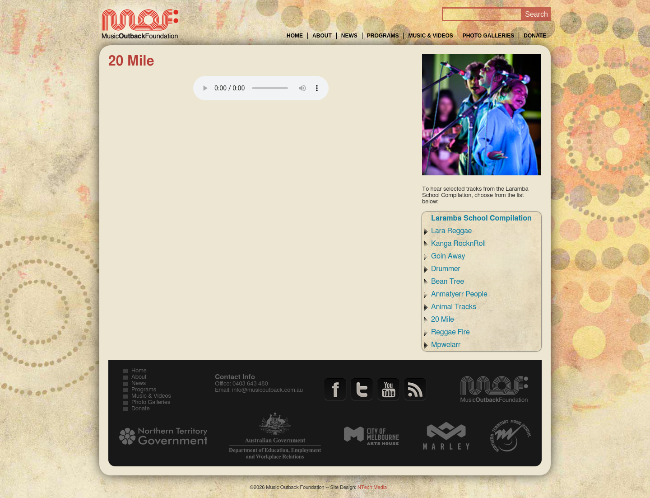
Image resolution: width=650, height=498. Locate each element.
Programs (383, 36)
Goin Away (448, 256)
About (322, 36)
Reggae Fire (450, 332)
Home (295, 36)
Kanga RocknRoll (458, 243)
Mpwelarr (445, 344)
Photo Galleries (488, 36)
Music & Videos (430, 36)
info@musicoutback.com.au (267, 390)
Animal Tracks (453, 306)
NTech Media (372, 487)
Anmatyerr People (459, 294)
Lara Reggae (451, 231)
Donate (535, 36)
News (349, 36)
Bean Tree (447, 281)
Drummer (445, 268)
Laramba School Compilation (481, 218)
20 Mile (442, 319)
